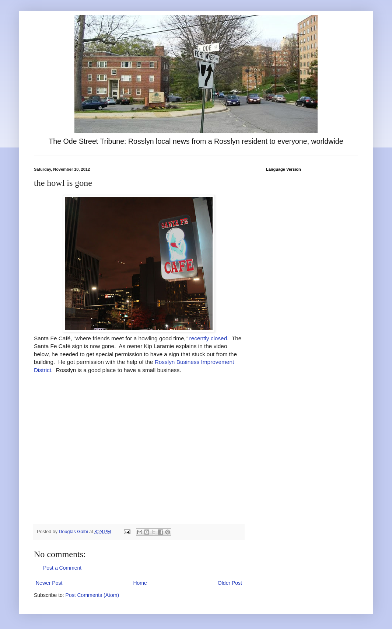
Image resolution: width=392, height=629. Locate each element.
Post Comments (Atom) (92, 595)
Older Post (230, 583)
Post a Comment (62, 568)
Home (140, 583)
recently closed (208, 338)
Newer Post (49, 583)
